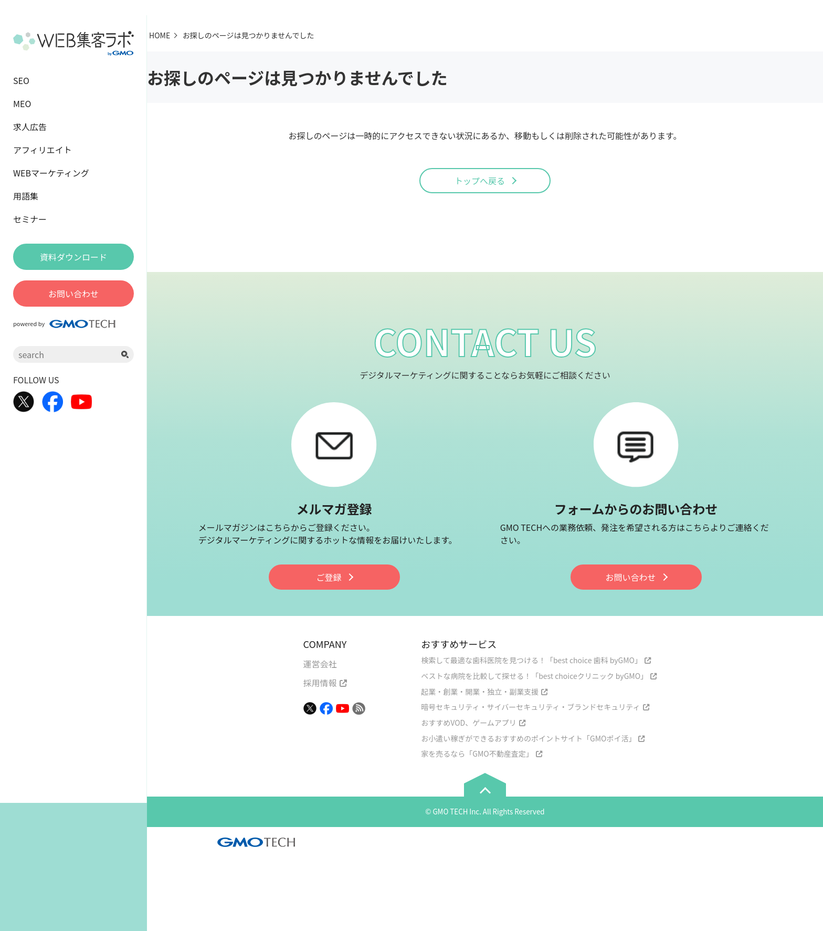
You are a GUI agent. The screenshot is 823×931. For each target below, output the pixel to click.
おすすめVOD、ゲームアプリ (468, 722)
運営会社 (320, 663)
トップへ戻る (480, 180)
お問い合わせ (630, 577)
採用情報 (320, 682)
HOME (159, 35)
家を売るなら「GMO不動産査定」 (477, 753)
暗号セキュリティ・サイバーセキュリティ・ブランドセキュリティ (530, 707)
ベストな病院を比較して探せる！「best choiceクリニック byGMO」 (534, 676)
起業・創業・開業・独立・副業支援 (480, 691)
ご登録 (328, 577)
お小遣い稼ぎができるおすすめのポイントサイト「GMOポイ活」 (528, 738)
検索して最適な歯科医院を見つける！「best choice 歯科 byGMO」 (531, 660)
